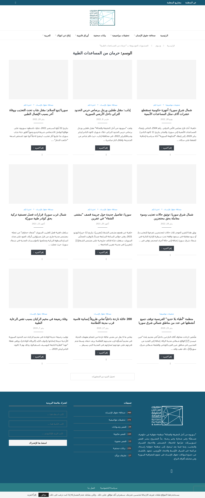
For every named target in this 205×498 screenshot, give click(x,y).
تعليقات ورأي (123, 455)
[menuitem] (46, 35)
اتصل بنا (91, 487)
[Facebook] (15, 2)
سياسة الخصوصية (108, 487)
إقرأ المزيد (167, 148)
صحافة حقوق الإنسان (146, 35)
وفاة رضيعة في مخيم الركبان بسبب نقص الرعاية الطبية (38, 320)
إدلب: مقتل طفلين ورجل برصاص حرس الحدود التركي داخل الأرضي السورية (102, 112)
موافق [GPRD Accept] (43, 494)
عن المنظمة (190, 2)
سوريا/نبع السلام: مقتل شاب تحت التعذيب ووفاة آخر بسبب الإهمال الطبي (38, 112)
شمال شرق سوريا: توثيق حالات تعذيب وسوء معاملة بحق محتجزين (166, 216)
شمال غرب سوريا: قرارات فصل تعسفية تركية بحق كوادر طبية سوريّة (38, 216)
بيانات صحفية (100, 35)
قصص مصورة (123, 441)
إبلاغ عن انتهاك (63, 35)
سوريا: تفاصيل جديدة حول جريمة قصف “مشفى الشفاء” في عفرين (102, 216)
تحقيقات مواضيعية (120, 35)
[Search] (36, 35)
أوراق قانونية (83, 35)
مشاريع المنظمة (174, 2)
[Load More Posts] (102, 376)
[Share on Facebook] (170, 154)
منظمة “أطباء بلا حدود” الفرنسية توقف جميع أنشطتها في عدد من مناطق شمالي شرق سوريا (167, 320)
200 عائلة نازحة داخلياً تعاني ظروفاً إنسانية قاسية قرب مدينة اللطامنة (102, 320)
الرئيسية (164, 35)
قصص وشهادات (122, 426)
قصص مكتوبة (123, 433)
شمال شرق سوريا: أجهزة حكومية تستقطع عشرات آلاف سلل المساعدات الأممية (166, 112)
